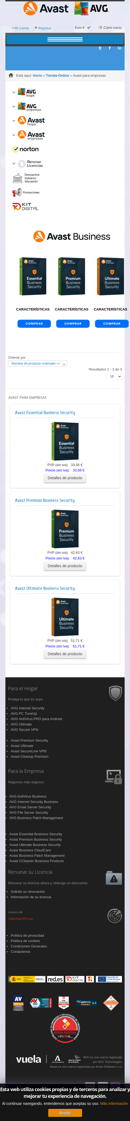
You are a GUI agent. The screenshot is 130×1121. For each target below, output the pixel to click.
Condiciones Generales (29, 946)
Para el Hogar (23, 689)
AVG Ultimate (21, 724)
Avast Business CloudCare (30, 850)
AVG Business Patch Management (36, 818)
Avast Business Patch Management (37, 856)
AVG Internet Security (27, 708)
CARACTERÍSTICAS (33, 309)
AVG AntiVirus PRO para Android (36, 719)
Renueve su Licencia (30, 872)
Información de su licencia (31, 897)
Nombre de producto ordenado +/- (36, 363)
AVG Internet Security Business (33, 802)
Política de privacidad (27, 935)
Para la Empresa (26, 771)
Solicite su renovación (28, 892)
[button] (13, 92)
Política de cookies (25, 941)
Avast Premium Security (29, 740)
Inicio (37, 75)
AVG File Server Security (28, 812)
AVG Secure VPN (24, 730)
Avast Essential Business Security (45, 412)
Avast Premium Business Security (45, 500)
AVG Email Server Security (30, 807)
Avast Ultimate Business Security (45, 588)
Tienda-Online (57, 75)
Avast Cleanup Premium (29, 757)
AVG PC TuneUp (24, 713)
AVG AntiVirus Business (28, 796)
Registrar (44, 28)
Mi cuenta (22, 28)
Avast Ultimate (22, 746)
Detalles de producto (65, 478)
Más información (114, 1104)
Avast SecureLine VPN (28, 751)
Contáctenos (20, 952)
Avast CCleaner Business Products (36, 861)
